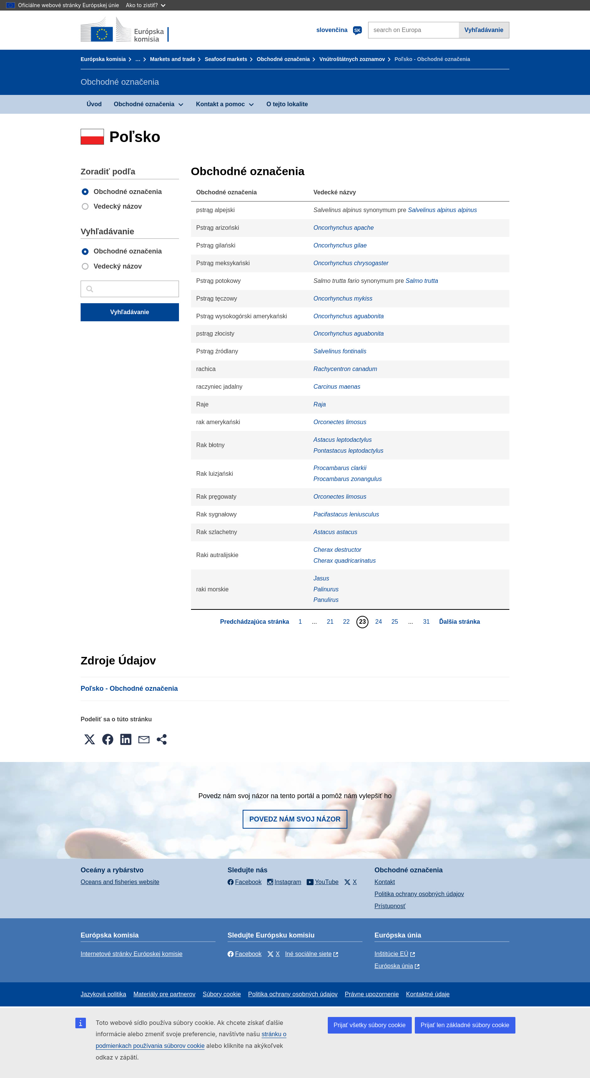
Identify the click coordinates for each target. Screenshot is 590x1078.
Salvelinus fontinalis (340, 351)
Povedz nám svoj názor (295, 819)
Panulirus (326, 600)
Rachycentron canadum (345, 369)
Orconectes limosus (340, 422)
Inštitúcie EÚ (391, 954)
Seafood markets (226, 59)
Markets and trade (172, 59)
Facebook (244, 954)
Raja (319, 404)
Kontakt (384, 882)
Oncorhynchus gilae (340, 245)
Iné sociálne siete (308, 954)
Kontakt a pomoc (220, 104)
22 (347, 621)
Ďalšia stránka (459, 621)
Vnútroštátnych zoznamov (352, 59)
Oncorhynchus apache (343, 227)
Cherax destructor (337, 550)
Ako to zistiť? (145, 5)
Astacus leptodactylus (342, 440)
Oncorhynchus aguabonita (348, 316)
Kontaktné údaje (428, 994)
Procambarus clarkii (339, 468)
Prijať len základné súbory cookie (465, 1025)
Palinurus (326, 589)
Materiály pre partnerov (164, 994)
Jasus (321, 578)
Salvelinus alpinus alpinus (442, 210)
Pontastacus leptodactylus (348, 450)
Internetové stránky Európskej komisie (131, 954)
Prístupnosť (389, 906)
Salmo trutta (422, 281)
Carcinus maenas (337, 386)
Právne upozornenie (372, 994)
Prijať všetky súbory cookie (370, 1025)
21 (331, 621)
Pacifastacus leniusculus (346, 514)
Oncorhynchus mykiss (343, 298)
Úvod (94, 104)
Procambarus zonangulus (347, 479)
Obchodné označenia (283, 59)
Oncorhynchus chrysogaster (350, 263)
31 (427, 621)
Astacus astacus (335, 532)
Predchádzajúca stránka (254, 621)
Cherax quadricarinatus (344, 560)
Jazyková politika (103, 994)
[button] (89, 739)
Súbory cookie (222, 994)
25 (395, 621)
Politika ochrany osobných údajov (419, 894)
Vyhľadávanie (484, 30)
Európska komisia (103, 59)
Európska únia (393, 966)
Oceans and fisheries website (120, 882)
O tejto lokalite (287, 104)
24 (379, 621)
